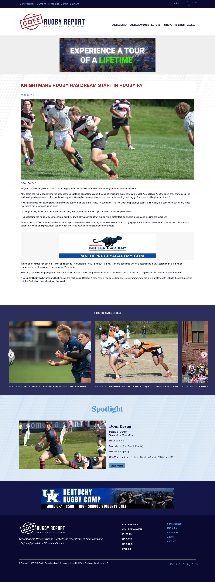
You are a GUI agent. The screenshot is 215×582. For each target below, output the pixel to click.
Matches (41, 4)
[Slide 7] (117, 472)
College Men (119, 25)
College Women (139, 25)
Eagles (191, 25)
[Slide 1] (88, 472)
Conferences (27, 4)
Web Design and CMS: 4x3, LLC (94, 563)
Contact (74, 4)
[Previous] (11, 355)
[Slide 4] (103, 472)
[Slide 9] (127, 472)
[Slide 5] (107, 472)
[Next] (204, 355)
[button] (32, 446)
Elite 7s (155, 25)
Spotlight (53, 4)
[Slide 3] (98, 472)
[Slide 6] (112, 472)
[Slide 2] (93, 472)
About (64, 4)
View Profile (117, 465)
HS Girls (179, 25)
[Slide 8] (122, 472)
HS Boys (167, 25)
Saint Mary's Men (125, 435)
